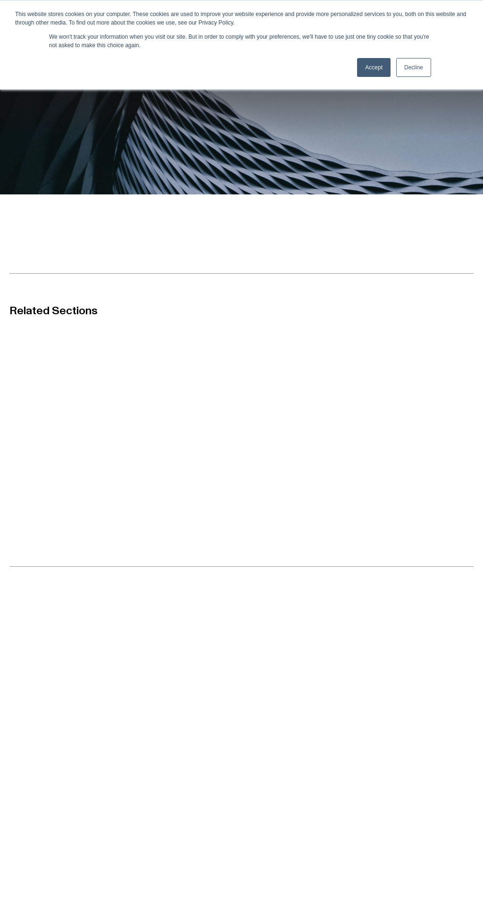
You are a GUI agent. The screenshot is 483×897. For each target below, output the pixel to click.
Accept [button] (374, 67)
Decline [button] (413, 67)
